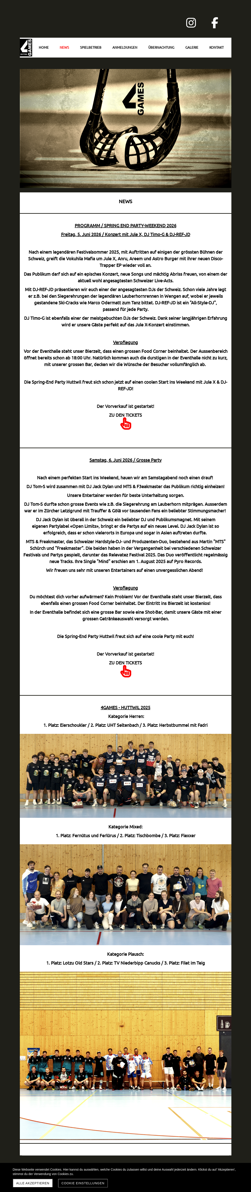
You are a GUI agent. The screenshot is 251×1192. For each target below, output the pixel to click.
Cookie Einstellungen (82, 1183)
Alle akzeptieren (33, 1183)
